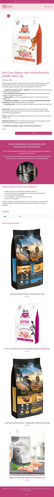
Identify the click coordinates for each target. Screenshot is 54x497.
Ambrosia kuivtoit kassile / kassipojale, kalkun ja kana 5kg (27, 423)
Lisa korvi (33, 133)
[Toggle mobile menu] (51, 6)
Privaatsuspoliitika (36, 488)
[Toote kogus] (8, 133)
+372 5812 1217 (14, 488)
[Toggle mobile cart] (45, 6)
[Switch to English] (21, 1)
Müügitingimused (46, 488)
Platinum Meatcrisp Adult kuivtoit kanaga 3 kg (27, 477)
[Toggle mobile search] (48, 6)
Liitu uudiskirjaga (27, 490)
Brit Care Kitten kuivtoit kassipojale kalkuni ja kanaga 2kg (27, 349)
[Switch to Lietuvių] (32, 1)
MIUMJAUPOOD (42, 158)
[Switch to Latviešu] (38, 1)
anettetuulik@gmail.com (25, 488)
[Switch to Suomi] (26, 1)
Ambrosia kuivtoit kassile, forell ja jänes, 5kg (27, 294)
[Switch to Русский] (16, 1)
